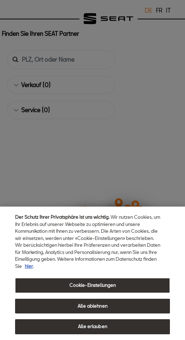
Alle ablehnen (92, 306)
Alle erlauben (92, 326)
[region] (92, 273)
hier (29, 266)
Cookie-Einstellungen (92, 285)
